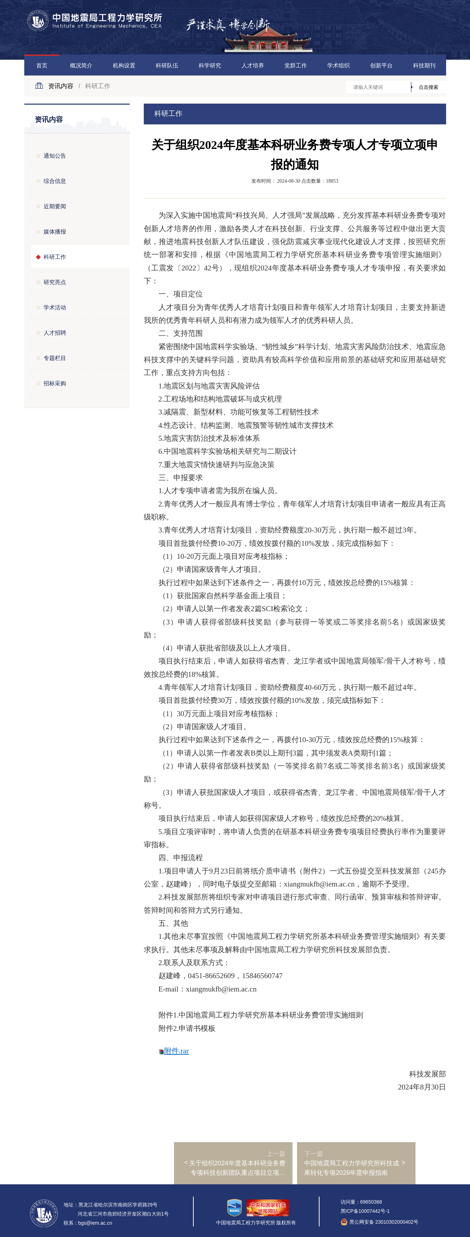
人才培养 (253, 65)
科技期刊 (424, 65)
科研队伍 (167, 65)
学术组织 (338, 65)
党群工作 (295, 65)
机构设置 (124, 65)
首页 (41, 65)
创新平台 (381, 65)
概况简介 (81, 65)
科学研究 (210, 65)
